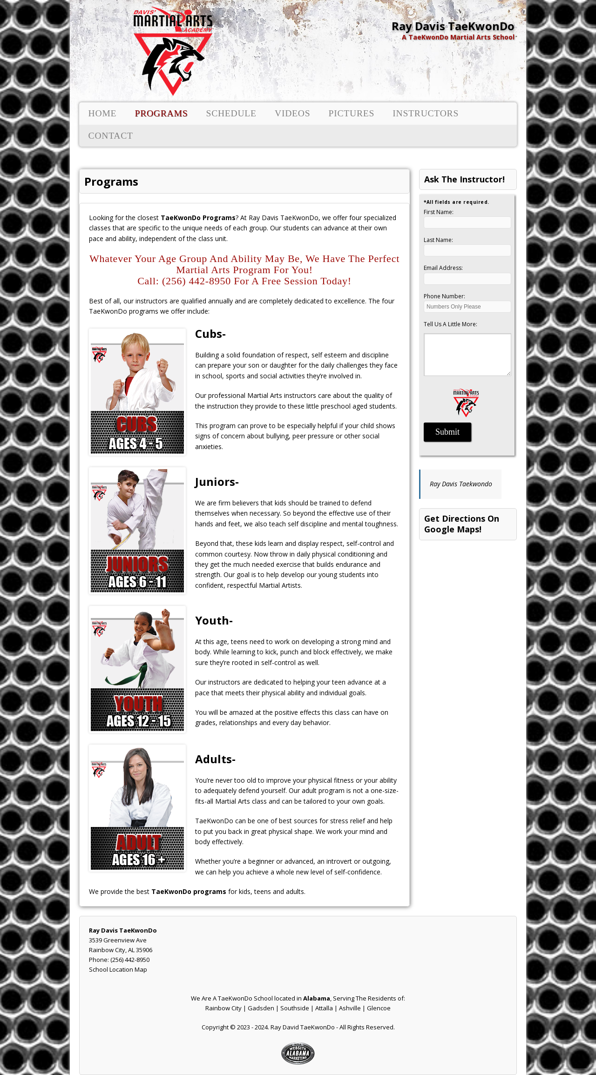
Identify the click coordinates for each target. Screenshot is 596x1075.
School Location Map (118, 969)
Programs (161, 113)
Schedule (231, 113)
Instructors (426, 113)
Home (102, 113)
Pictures (352, 113)
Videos (292, 113)
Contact (110, 136)
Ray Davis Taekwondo (461, 483)
